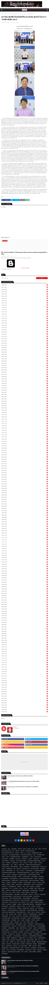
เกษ (14, 870)
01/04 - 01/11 (25, 673)
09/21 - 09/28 (25, 640)
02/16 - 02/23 (25, 571)
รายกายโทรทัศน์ (36, 933)
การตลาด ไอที (12, 860)
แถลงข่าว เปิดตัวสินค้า (26, 898)
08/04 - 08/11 (25, 508)
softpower (17, 852)
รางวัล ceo (22, 929)
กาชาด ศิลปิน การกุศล (40, 854)
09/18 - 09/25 (25, 289)
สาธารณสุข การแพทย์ (15, 943)
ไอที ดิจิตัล (39, 951)
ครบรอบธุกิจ (8, 882)
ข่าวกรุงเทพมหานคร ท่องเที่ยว (39, 870)
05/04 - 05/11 (25, 595)
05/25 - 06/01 (25, 602)
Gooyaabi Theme (23, 983)
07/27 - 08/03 (25, 622)
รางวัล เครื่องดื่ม (14, 931)
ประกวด (13, 916)
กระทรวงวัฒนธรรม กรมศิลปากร (14, 854)
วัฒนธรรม (31, 937)
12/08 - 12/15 (25, 548)
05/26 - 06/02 (25, 486)
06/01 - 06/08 (25, 604)
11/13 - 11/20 (25, 307)
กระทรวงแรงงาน (4, 854)
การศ (11, 864)
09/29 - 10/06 (25, 526)
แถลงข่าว (18, 892)
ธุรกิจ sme (38, 906)
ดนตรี (28, 886)
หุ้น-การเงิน (34, 945)
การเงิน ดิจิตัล (11, 858)
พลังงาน (11, 922)
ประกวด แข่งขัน (25, 916)
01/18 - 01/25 (25, 678)
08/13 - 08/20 (25, 394)
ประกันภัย (29, 918)
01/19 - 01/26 (25, 562)
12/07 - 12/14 (25, 664)
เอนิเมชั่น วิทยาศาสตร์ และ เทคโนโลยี (14, 951)
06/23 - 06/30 (25, 495)
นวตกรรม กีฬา (41, 910)
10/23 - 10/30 (25, 300)
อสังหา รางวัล (27, 947)
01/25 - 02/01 (25, 680)
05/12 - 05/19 (25, 481)
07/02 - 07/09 (25, 381)
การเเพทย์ (42, 866)
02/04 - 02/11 (25, 450)
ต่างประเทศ (41, 890)
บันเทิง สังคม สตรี (5, 916)
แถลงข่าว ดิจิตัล (16, 894)
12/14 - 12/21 (25, 667)
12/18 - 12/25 (25, 318)
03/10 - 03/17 (25, 461)
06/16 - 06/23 (25, 492)
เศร (39, 939)
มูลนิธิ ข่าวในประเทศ (23, 928)
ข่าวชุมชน (37, 872)
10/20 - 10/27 (25, 533)
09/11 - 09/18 (25, 287)
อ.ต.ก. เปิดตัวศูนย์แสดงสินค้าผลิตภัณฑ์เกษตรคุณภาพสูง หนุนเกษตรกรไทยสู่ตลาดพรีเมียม (23, 781)
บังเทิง (7, 914)
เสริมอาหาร (15, 945)
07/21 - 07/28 (25, 503)
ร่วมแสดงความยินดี (5, 929)
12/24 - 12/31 (25, 436)
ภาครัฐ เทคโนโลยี (19, 924)
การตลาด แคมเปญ (5, 860)
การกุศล (7, 856)
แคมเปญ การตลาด (39, 884)
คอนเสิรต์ (3, 884)
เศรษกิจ (3, 941)
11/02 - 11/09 (25, 653)
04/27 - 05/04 (25, 593)
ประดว (18, 920)
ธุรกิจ (29, 906)
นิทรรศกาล (43, 912)
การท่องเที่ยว (8, 862)
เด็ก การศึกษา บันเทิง (33, 890)
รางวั (14, 929)
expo (9, 848)
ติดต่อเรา (46, 983)
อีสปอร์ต (34, 949)
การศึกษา (15, 864)
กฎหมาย (28, 852)
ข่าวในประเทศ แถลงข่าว (22, 874)
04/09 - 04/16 (25, 354)
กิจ (45, 866)
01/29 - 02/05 (25, 331)
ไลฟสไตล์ (3, 937)
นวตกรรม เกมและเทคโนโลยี (12, 910)
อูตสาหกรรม (4, 951)
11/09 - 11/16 (25, 655)
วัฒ (27, 937)
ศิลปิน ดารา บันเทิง (30, 939)
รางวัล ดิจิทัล (21, 931)
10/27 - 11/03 (25, 535)
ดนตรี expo (32, 886)
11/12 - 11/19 (25, 423)
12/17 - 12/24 (25, 434)
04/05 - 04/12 (25, 702)
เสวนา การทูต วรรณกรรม (23, 945)
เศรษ (42, 939)
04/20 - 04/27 (25, 591)
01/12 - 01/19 (25, 559)
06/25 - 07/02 (25, 378)
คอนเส (43, 882)
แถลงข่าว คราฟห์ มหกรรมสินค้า (7, 894)
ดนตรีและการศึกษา (5, 888)
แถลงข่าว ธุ (31, 894)
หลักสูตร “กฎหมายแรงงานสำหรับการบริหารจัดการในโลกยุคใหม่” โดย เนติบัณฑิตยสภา (23, 786)
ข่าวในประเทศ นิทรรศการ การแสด (34, 874)
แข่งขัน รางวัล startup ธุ (6, 880)
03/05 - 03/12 (25, 343)
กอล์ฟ (34, 854)
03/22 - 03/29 (25, 698)
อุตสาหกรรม (39, 949)
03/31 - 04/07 (25, 468)
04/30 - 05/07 (25, 361)
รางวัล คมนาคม (43, 929)
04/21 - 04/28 (25, 474)
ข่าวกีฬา (32, 872)
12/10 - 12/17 (25, 432)
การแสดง (20, 866)
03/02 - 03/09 (25, 575)
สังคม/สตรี (33, 941)
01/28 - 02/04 (25, 448)
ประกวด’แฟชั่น (23, 918)
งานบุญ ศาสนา (4, 886)
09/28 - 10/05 (25, 642)
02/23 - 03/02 (25, 573)
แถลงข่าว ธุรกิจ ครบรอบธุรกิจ (7, 896)
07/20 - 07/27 (25, 620)
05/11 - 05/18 (25, 597)
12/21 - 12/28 (25, 669)
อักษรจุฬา (3, 949)
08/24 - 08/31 (25, 631)
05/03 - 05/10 (25, 711)
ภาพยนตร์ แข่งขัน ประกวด (39, 924)
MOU (36, 848)
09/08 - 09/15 (25, 519)
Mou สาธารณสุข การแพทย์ (6, 850)
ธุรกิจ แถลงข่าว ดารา (12, 908)
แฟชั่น (24, 922)
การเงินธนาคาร (24, 858)
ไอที (22, 951)
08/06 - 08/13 (25, 392)
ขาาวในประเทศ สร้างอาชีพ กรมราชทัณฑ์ (26, 878)
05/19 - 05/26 (25, 483)
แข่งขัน (35, 878)
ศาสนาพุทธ (4, 939)
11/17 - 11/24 (25, 541)
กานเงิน (3, 856)
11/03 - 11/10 (25, 537)
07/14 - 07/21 (25, 501)
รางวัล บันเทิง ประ (11, 933)
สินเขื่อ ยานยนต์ (29, 943)
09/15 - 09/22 (25, 521)
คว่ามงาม (39, 882)
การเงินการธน (17, 858)
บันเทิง (15, 914)
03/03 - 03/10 (25, 459)
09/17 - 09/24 (25, 405)
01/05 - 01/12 (25, 557)
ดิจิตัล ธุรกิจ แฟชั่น (26, 890)
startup (22, 852)
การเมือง (35, 862)
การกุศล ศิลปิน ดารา (25, 856)
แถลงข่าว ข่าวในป (34, 892)
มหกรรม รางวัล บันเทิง (22, 926)
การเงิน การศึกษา (5, 858)
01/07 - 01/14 (25, 441)
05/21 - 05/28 (25, 367)
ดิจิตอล (39, 888)
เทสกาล (23, 906)
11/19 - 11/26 (25, 425)
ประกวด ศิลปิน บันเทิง (15, 918)
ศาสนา (35, 937)
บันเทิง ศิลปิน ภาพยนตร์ (33, 914)
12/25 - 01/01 (25, 320)
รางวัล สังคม (30, 933)
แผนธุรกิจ (37, 920)
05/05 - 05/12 (25, 479)
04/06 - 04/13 (25, 586)
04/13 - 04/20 (25, 588)
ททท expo (23, 902)
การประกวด (25, 862)
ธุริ (36, 908)
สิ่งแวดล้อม (23, 943)
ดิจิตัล (43, 888)
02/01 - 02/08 (25, 682)
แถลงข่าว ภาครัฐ (16, 900)
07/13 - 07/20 (25, 617)
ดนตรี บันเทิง (38, 886)
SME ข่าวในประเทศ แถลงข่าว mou (8, 852)
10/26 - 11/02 (25, 651)
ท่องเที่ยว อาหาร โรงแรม (39, 902)
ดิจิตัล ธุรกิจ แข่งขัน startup (16, 890)
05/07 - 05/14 (25, 363)
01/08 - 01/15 (25, 325)
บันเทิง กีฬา (20, 914)
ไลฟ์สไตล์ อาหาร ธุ (22, 937)
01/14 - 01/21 (25, 443)
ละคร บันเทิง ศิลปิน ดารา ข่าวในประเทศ (35, 935)
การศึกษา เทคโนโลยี (14, 866)
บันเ (10, 916)
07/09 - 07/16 (25, 383)
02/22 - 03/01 (25, 689)
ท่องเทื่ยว (3, 904)
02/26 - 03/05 (25, 340)
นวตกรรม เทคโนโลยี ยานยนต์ (32, 910)
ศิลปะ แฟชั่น (13, 939)
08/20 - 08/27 (25, 396)
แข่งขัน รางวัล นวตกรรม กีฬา (34, 880)
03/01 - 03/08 (25, 691)
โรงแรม (3, 935)
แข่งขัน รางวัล (40, 878)
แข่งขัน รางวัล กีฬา (15, 880)
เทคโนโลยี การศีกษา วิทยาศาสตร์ (28, 904)
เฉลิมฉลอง (19, 886)
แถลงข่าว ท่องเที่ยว (24, 894)
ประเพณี (22, 920)
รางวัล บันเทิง (4, 933)
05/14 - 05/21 (25, 365)
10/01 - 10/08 (25, 410)
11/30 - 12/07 (25, 662)
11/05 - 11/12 (25, 421)
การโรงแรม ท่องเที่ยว (5, 864)
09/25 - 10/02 (25, 291)
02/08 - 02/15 (25, 684)
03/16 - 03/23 (25, 579)
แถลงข (14, 892)
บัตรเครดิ (11, 914)
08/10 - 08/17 (25, 626)
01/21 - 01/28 (25, 445)
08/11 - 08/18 (25, 510)
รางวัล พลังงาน (18, 933)
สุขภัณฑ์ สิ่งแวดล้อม (41, 943)
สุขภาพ (3, 945)
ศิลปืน (36, 939)
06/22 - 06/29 (25, 611)
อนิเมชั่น (39, 945)
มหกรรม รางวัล (14, 926)
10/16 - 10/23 (25, 298)
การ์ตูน (43, 860)
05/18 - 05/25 (25, 600)
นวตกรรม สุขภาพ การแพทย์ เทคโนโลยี (8, 912)
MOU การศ (44, 848)
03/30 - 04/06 (25, 584)
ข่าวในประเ (20, 876)
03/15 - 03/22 (25, 696)
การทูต (21, 862)
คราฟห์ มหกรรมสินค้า (27, 882)
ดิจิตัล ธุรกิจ (8, 890)
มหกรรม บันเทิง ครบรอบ (6, 926)
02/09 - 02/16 (25, 568)
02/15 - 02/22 (25, 687)
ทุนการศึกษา (9, 904)
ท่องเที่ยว (31, 902)
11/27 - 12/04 (25, 311)
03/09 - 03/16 (25, 577)
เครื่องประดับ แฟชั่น (27, 884)
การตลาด (30, 858)
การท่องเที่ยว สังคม (15, 862)
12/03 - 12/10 (25, 430)
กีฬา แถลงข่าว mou (26, 868)
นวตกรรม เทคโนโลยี (22, 910)
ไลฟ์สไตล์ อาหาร (14, 937)
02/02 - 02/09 (25, 566)
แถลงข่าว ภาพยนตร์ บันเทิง (25, 900)
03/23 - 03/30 (25, 582)
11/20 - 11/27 (25, 309)
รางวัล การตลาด (28, 929)
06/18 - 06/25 (25, 376)
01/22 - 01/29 (25, 329)
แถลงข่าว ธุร (36, 894)
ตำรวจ (10, 892)
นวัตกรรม (28, 912)
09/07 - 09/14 (25, 635)
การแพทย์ (30, 862)
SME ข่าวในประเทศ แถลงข (30, 850)
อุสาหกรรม (45, 949)
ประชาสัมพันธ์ (13, 920)
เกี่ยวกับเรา (41, 983)
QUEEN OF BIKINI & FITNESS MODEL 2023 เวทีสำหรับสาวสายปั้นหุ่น (20, 775)
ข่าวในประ (8, 874)
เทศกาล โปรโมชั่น (12, 906)
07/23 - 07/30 (25, 387)
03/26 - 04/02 (25, 349)
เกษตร (18, 870)
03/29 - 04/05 (25, 700)
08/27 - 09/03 (25, 399)
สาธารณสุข (9, 943)
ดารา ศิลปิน (31, 888)
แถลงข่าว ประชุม (5, 898)
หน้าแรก (2, 718)
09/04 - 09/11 (25, 285)
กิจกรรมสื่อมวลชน (9, 868)
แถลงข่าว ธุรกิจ (42, 894)
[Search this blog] (18, 278)
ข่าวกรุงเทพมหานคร (29, 870)
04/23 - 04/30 (25, 358)
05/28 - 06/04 (25, 369)
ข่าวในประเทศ (8, 196)
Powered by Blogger (15, 267)
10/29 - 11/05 (25, 419)
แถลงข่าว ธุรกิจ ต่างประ (17, 896)
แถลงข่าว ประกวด (36, 896)
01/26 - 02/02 (25, 564)
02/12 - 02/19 (25, 336)
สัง (15, 941)
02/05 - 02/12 (25, 334)
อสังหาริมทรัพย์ (33, 947)
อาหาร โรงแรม (13, 949)
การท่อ (3, 862)
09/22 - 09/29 (25, 524)
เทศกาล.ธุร (19, 906)
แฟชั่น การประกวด (30, 922)
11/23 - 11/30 (25, 660)
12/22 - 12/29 (25, 553)
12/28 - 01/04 (25, 671)
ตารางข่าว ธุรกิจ (4, 892)
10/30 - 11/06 (25, 302)
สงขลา (7, 941)
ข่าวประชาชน (41, 876)
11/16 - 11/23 (25, 658)
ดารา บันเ (20, 888)
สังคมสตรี (3, 943)
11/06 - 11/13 (25, 305)
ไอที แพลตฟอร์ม (4, 953)
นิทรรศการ (38, 912)
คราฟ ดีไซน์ (20, 882)
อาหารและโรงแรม (28, 949)
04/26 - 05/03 (25, 709)
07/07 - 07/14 (25, 499)
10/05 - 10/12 (25, 644)
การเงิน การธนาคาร (37, 856)
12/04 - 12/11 (25, 314)
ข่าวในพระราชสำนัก (26, 876)
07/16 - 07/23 (25, 385)
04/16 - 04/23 (25, 356)
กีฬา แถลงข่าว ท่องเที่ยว (35, 868)
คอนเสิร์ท (12, 884)
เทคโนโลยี (19, 904)
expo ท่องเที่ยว (14, 848)
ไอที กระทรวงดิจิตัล (32, 951)
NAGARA (17, 850)
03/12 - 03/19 (25, 345)
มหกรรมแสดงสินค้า (11, 928)
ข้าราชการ (22, 870)
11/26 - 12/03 (25, 428)
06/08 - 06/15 (25, 606)
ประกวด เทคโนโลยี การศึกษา (34, 916)
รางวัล (18, 929)
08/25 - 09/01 (25, 515)
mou (32, 848)
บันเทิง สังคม (40, 914)
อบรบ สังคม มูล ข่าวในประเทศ (15, 947)
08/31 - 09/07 (25, 633)
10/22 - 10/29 (25, 416)
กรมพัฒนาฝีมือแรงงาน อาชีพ (36, 852)
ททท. (27, 902)
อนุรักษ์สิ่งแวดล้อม (5, 947)
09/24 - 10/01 (25, 407)
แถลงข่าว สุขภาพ (5, 902)
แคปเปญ (33, 884)
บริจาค (3, 914)
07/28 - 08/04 (25, 506)
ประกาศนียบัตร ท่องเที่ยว (36, 918)
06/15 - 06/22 (25, 608)
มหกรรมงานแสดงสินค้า (41, 926)
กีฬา (14, 868)
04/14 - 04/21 (25, 472)
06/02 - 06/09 (25, 488)
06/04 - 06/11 (25, 372)
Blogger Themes (11, 983)
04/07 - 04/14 (25, 470)
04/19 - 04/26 (25, 707)
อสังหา (22, 947)
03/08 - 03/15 (25, 693)
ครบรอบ (3, 882)
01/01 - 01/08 (25, 323)
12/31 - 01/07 (25, 439)
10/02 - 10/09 (25, 294)
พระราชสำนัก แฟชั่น (5, 922)
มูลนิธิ (17, 928)
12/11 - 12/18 (25, 316)
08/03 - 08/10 (25, 624)
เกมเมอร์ (3, 870)
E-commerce (4, 848)
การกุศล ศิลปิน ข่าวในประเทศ (15, 856)
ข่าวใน (42, 872)
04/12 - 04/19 (25, 705)
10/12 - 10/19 (25, 646)
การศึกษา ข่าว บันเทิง (5, 866)
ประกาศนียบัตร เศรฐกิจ (6, 920)
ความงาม (34, 882)
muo (13, 850)
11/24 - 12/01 (25, 544)
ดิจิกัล (36, 888)
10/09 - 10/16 (25, 296)
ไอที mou (26, 951)
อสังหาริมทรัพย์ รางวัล (41, 947)
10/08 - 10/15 (25, 412)
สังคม (18, 941)
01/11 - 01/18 (25, 676)
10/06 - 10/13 (25, 528)
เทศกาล (44, 904)
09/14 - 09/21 (25, 638)
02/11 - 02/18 (25, 452)
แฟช (21, 922)
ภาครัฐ (5, 14)
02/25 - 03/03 (25, 457)
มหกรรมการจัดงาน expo (31, 926)
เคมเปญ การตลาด (19, 884)
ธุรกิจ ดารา (33, 906)
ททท (19, 902)
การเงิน (31, 856)
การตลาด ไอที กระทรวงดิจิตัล (21, 860)
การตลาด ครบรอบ (43, 858)
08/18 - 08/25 (25, 512)
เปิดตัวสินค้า (28, 920)
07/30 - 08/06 (25, 390)
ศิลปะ (8, 939)
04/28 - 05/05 (25, 477)
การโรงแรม (40, 862)
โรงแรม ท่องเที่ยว (9, 935)
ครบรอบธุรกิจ (14, 882)
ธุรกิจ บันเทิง (19, 908)
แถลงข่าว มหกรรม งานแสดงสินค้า (37, 900)
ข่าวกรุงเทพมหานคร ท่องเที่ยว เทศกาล (23, 872)
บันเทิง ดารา (25, 914)
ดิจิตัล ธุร (3, 890)
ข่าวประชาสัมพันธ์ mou (13, 878)
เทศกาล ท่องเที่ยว (5, 906)
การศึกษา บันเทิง (21, 864)
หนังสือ (30, 945)
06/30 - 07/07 (25, 497)
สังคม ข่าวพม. (23, 941)
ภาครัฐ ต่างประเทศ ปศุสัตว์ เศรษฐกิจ (8, 924)
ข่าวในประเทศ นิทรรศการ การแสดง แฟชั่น (9, 876)
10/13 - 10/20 (25, 530)
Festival (24, 848)
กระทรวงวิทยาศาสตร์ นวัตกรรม (26, 854)
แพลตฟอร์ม (16, 922)
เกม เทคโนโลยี (42, 868)
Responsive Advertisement (24, 761)
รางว (11, 929)
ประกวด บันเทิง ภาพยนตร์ (6, 918)
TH (4, 196)
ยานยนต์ (34, 928)
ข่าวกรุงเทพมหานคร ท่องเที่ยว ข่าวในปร (8, 872)
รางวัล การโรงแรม (36, 929)
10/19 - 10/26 (25, 649)
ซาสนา (24, 886)
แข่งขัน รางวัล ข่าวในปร (24, 880)
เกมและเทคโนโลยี (9, 870)
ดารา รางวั (26, 888)
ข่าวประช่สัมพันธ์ (34, 876)
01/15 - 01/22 (25, 327)
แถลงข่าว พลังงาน (35, 898)
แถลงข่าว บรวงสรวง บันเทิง (27, 896)
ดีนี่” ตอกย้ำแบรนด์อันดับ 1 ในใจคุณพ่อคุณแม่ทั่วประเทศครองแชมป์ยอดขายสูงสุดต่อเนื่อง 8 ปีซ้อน (24, 253)
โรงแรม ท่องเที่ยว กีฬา (17, 935)
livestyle (28, 848)
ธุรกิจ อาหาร (32, 908)
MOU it (40, 848)
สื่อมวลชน (34, 943)
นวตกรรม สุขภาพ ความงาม (21, 912)
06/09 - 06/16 (25, 490)
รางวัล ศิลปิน (24, 933)
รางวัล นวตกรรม (39, 931)
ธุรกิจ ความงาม (4, 908)
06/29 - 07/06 (25, 613)
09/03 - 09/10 (25, 401)
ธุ (26, 906)
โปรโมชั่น (33, 920)
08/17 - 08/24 (25, 629)
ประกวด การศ (18, 916)
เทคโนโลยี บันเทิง (38, 904)
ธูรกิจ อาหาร (4, 910)
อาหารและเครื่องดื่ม (20, 949)
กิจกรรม (3, 868)
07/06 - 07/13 (25, 615)
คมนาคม (42, 880)
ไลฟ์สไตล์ (8, 937)
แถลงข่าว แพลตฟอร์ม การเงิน (7, 900)
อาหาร (8, 949)
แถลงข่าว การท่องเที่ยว (25, 892)
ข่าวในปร (3, 874)
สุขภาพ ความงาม (9, 945)
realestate (22, 850)
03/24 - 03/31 (25, 466)
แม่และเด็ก (30, 928)
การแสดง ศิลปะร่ (26, 866)
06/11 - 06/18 (25, 374)
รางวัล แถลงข (26, 931)
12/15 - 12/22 (25, 550)
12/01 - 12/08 (25, 546)
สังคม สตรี (28, 941)
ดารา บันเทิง (15, 888)
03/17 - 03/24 (25, 463)
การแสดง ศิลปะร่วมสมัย (35, 866)
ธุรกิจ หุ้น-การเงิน (26, 908)
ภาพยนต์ (24, 924)
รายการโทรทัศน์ (43, 933)
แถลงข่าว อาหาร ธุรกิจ (13, 902)
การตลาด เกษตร (36, 858)
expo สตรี (20, 848)
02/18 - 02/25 (25, 454)
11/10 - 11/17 (25, 539)
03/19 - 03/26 (25, 347)
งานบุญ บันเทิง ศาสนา (12, 886)
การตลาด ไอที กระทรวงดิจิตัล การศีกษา (34, 860)
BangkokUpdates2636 (6, 22)
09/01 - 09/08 (25, 517)
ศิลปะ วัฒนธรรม (19, 939)
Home (2, 14)
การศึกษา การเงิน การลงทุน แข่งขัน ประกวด (33, 864)
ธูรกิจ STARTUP (41, 908)
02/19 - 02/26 (25, 338)
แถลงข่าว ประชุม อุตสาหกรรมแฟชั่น (15, 898)
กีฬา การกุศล (19, 868)
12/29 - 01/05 (25, 555)
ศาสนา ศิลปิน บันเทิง (41, 937)
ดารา (11, 888)
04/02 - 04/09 (25, 352)
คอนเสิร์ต (8, 884)
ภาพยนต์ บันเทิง (30, 924)
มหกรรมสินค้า (4, 928)
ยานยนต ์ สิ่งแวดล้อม (41, 928)
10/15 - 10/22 (25, 414)
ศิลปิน (25, 939)
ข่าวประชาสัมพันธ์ (5, 878)
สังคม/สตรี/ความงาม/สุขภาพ (42, 941)
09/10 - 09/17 (25, 403)
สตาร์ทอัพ (11, 941)
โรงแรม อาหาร (24, 935)
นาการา (33, 912)
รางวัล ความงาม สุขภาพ (6, 931)
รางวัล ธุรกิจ (33, 931)
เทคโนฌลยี (14, 904)
